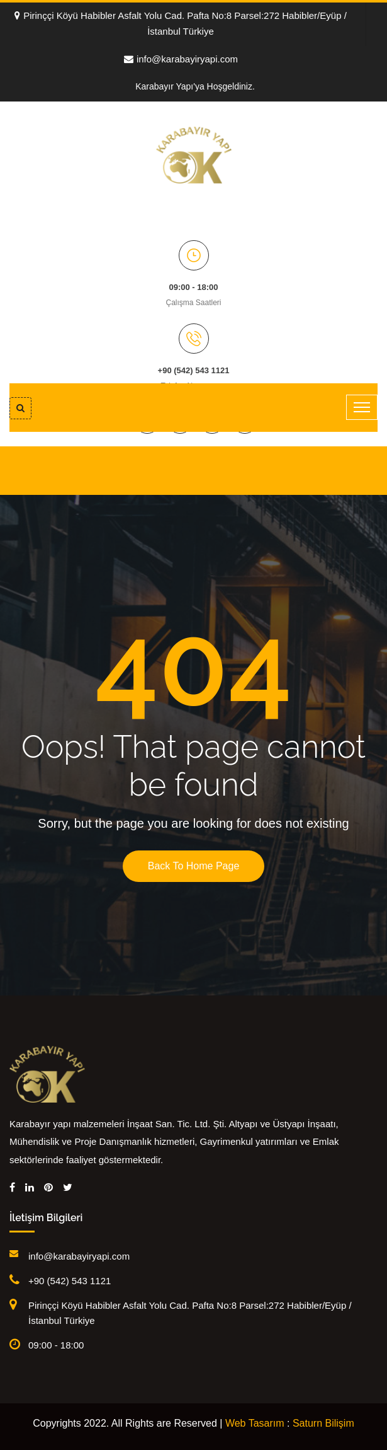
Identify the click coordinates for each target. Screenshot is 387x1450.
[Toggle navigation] (362, 407)
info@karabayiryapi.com (181, 59)
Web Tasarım (254, 1423)
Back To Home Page (194, 866)
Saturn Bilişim (323, 1423)
